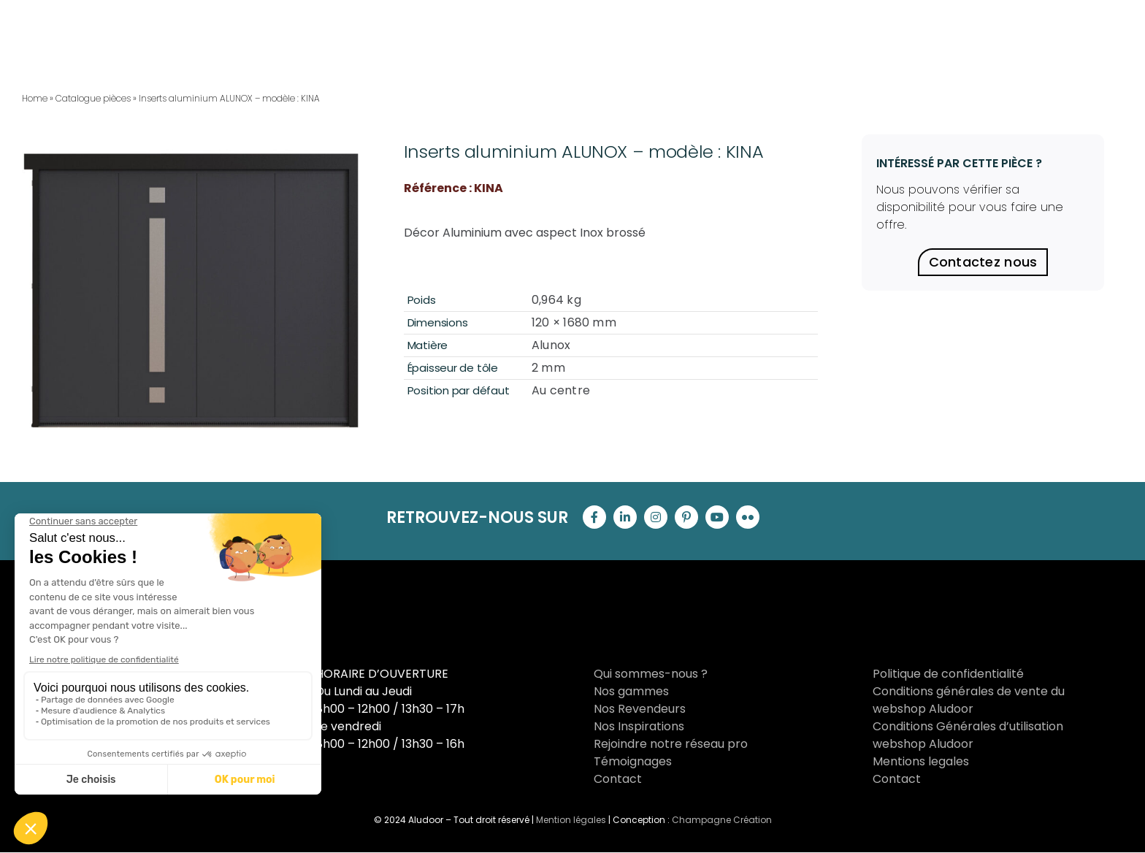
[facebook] (594, 517)
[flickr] (747, 517)
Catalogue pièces (93, 98)
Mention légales (571, 820)
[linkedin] (625, 517)
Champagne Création (722, 820)
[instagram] (655, 517)
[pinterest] (686, 517)
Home (34, 98)
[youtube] (717, 517)
